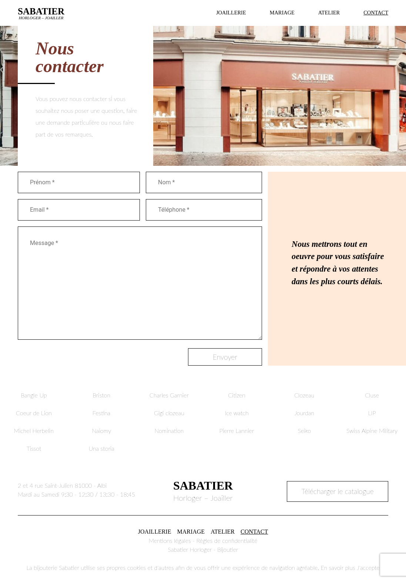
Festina (101, 412)
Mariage (282, 13)
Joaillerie (231, 13)
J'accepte (368, 567)
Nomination (169, 430)
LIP (372, 412)
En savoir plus (338, 567)
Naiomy (101, 430)
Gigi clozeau (169, 412)
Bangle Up (34, 395)
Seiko (304, 430)
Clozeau (304, 395)
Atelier (329, 13)
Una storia (101, 448)
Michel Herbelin (34, 430)
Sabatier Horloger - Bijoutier (203, 549)
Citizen (236, 395)
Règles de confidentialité (227, 540)
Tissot (33, 448)
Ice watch (237, 412)
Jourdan (305, 412)
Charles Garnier (169, 395)
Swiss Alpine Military (371, 430)
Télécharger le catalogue (338, 491)
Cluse (372, 395)
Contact (375, 13)
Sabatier (41, 13)
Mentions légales (170, 540)
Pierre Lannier (236, 430)
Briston (101, 395)
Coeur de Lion (34, 412)
